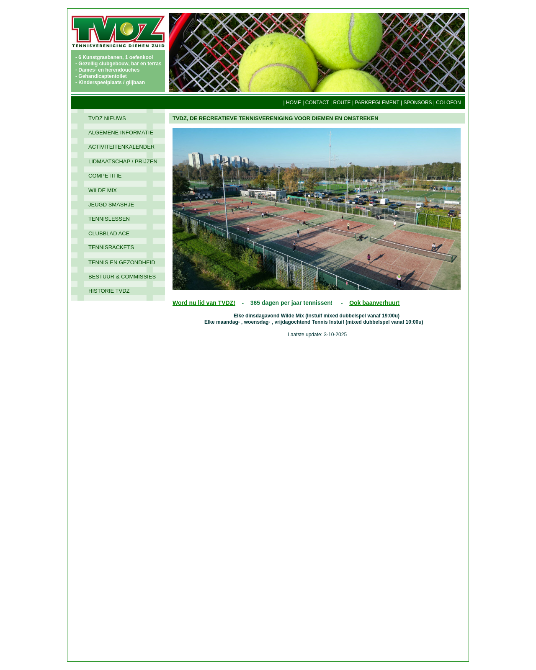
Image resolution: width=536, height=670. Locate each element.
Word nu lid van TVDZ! (204, 302)
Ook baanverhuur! (374, 302)
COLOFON (448, 103)
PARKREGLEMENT (377, 103)
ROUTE (342, 103)
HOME (293, 103)
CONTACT (317, 103)
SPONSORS (417, 103)
